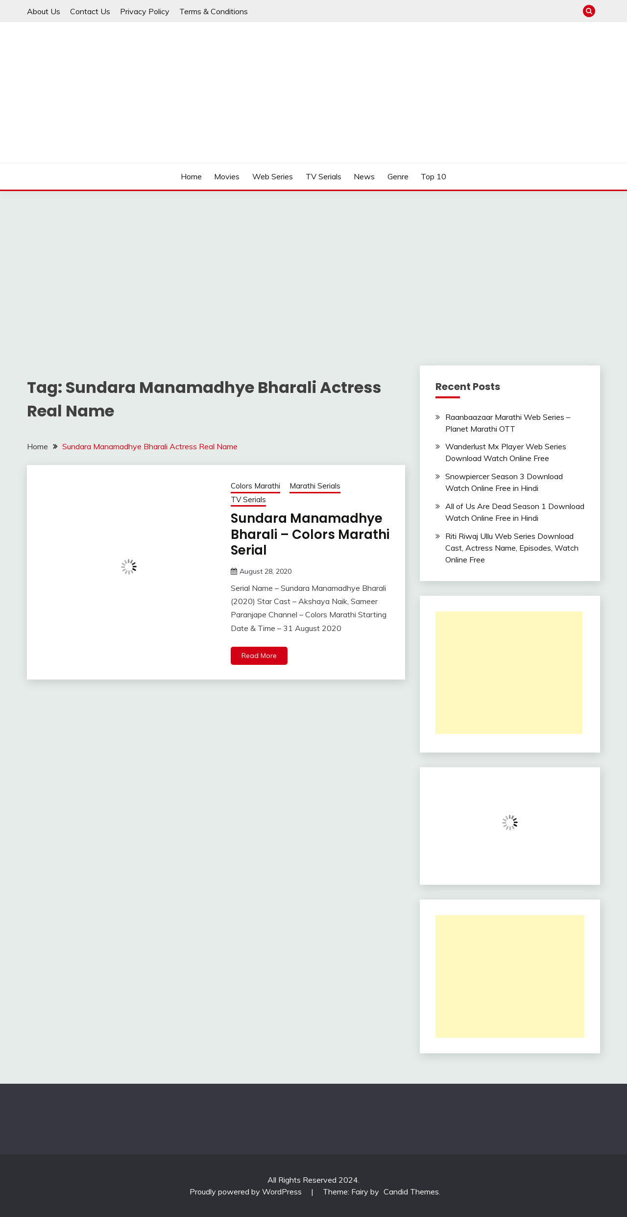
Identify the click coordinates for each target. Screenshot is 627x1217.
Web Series (272, 176)
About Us (43, 11)
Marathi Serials (314, 485)
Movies (227, 176)
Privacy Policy (144, 11)
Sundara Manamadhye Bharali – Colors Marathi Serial (310, 534)
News (364, 176)
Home (191, 176)
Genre (398, 176)
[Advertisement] (313, 264)
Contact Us (90, 11)
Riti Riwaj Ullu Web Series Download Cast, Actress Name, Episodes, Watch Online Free (512, 547)
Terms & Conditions (213, 11)
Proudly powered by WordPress (247, 1191)
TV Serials (323, 176)
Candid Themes (411, 1191)
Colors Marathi (255, 485)
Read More (259, 655)
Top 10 (433, 176)
